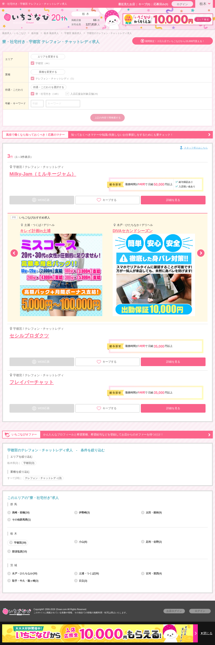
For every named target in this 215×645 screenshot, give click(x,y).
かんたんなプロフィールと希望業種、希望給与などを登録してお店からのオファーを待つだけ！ (106, 434)
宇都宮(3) (28, 463)
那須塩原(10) (17, 551)
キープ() (144, 4)
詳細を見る (173, 200)
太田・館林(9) (151, 512)
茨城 (14, 565)
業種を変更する (48, 71)
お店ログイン (174, 610)
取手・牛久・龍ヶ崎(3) (22, 580)
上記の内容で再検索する (108, 117)
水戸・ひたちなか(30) (22, 573)
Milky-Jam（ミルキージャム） (42, 174)
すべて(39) (13, 478)
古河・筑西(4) (151, 573)
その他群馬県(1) (19, 519)
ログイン (182, 4)
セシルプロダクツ (29, 335)
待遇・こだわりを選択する (48, 87)
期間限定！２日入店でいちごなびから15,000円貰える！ (174, 41)
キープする (107, 199)
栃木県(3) (12, 463)
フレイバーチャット (31, 382)
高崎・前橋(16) (18, 512)
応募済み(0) (161, 4)
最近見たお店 (126, 4)
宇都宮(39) (17, 542)
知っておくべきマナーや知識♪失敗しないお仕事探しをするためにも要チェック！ (106, 134)
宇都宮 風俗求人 (72, 33)
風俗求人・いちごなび (14, 33)
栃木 (206, 3)
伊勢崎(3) (82, 512)
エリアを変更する (48, 56)
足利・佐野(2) (151, 541)
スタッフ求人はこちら (193, 148)
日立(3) (80, 580)
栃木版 (34, 33)
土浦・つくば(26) (86, 573)
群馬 (14, 504)
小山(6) (80, 541)
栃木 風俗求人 (51, 33)
